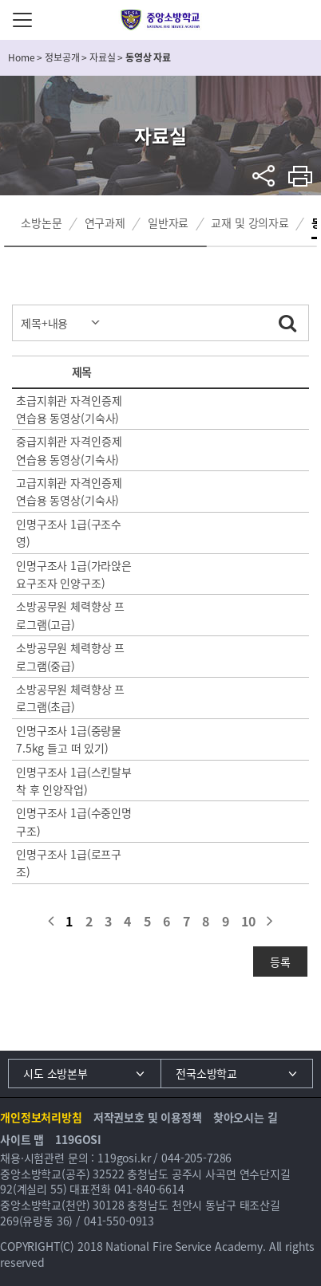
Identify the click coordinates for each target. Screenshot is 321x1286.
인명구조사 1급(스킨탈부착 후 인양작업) (74, 780)
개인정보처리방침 (41, 1117)
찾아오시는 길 (245, 1117)
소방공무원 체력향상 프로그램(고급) (70, 614)
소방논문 (41, 222)
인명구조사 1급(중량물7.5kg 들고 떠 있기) (68, 739)
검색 (287, 320)
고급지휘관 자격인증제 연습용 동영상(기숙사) (68, 491)
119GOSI (78, 1139)
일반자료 (168, 222)
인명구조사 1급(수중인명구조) (74, 821)
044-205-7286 (196, 1158)
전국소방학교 (206, 1073)
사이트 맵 (22, 1139)
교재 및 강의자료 (250, 222)
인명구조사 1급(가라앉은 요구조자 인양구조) (74, 574)
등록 (280, 961)
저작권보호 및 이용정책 (147, 1117)
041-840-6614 (149, 1189)
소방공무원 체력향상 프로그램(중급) (70, 656)
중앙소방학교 (161, 20)
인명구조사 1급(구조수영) (68, 532)
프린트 (300, 175)
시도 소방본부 (55, 1073)
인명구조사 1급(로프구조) (68, 862)
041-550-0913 (119, 1221)
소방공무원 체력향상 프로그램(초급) (70, 697)
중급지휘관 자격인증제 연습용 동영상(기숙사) (68, 449)
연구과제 (105, 222)
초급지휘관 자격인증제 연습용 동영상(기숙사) (68, 409)
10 (248, 920)
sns (264, 175)
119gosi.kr (124, 1158)
